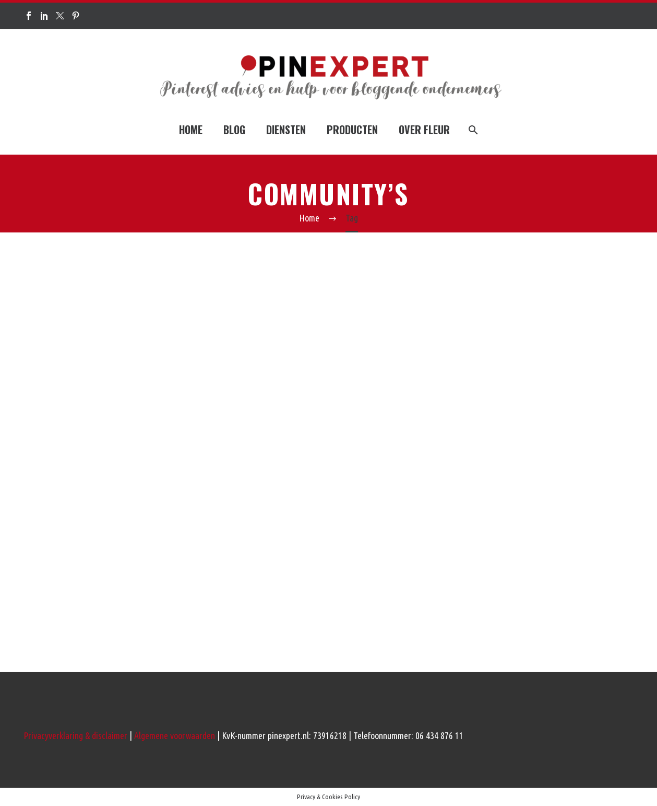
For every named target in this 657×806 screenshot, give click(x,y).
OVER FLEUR (424, 129)
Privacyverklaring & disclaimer (75, 735)
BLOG (234, 129)
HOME (190, 129)
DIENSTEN (286, 129)
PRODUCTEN (352, 129)
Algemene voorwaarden (174, 735)
